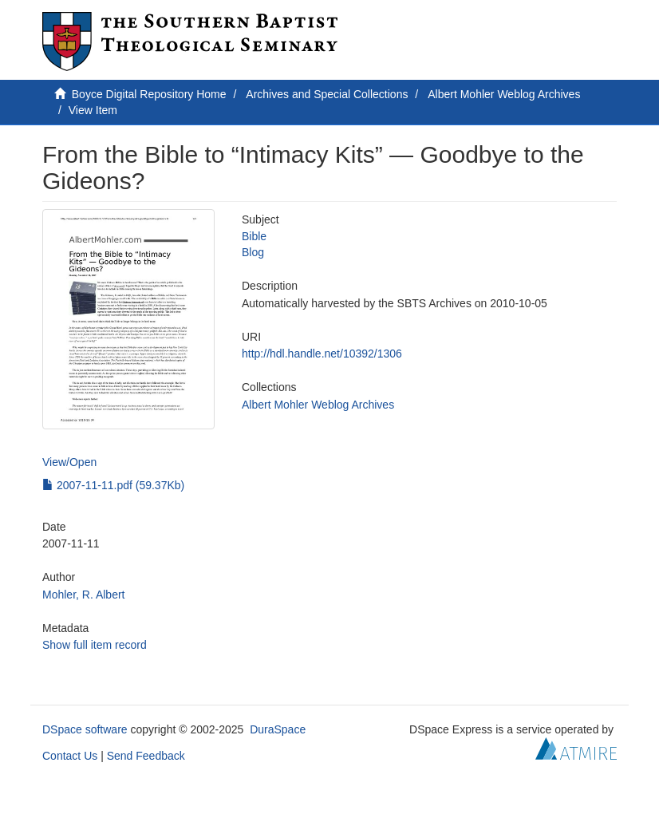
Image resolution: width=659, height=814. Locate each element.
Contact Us (69, 755)
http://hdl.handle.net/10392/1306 (322, 353)
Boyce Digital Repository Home (149, 94)
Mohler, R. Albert (83, 594)
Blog (253, 252)
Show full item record (94, 644)
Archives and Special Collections (327, 94)
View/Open (69, 462)
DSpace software (85, 729)
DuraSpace (278, 729)
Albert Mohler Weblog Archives (504, 94)
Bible (254, 236)
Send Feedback (146, 755)
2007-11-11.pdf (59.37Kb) (113, 485)
